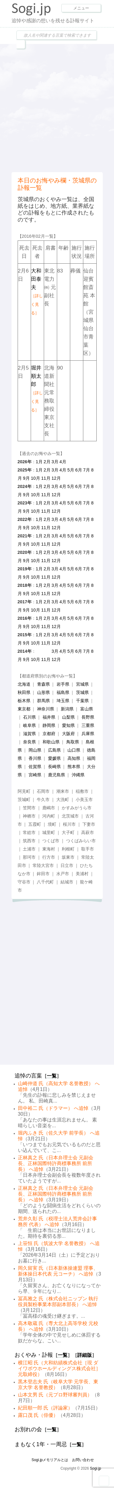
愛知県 (68, 725)
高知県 (73, 758)
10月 (35, 478)
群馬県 (43, 700)
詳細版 (84, 1355)
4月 (63, 461)
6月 (78, 470)
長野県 (87, 717)
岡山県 (35, 750)
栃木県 (24, 700)
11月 (45, 478)
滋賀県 (29, 733)
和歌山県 (51, 741)
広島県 (54, 750)
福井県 (49, 717)
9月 (26, 478)
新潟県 (67, 708)
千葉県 (82, 700)
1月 (39, 461)
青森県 (43, 684)
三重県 (87, 725)
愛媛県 (54, 758)
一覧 (52, 1075)
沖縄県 (78, 774)
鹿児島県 (56, 774)
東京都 (24, 708)
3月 (55, 461)
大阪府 (68, 733)
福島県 (63, 692)
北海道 (24, 684)
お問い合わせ (83, 1460)
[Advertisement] (57, 107)
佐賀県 (35, 766)
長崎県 (54, 766)
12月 (56, 478)
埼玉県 (63, 700)
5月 (70, 470)
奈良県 (29, 741)
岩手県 (63, 684)
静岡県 (49, 725)
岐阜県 (29, 725)
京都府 (49, 733)
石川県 (29, 717)
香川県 (35, 758)
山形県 (43, 692)
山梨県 (68, 717)
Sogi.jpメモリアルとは (50, 1460)
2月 (47, 461)
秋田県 (24, 692)
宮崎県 (35, 774)
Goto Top (104, 1481)
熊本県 (73, 766)
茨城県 (82, 692)
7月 (86, 470)
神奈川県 (45, 708)
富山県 (86, 708)
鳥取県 (72, 741)
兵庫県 (87, 733)
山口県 (73, 750)
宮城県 (82, 684)
